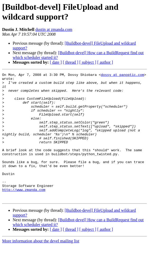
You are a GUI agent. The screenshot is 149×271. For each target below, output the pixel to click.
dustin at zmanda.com (53, 29)
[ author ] (105, 62)
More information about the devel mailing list (40, 266)
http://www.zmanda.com (23, 213)
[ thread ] (70, 62)
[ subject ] (87, 62)
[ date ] (56, 62)
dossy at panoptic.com (122, 75)
